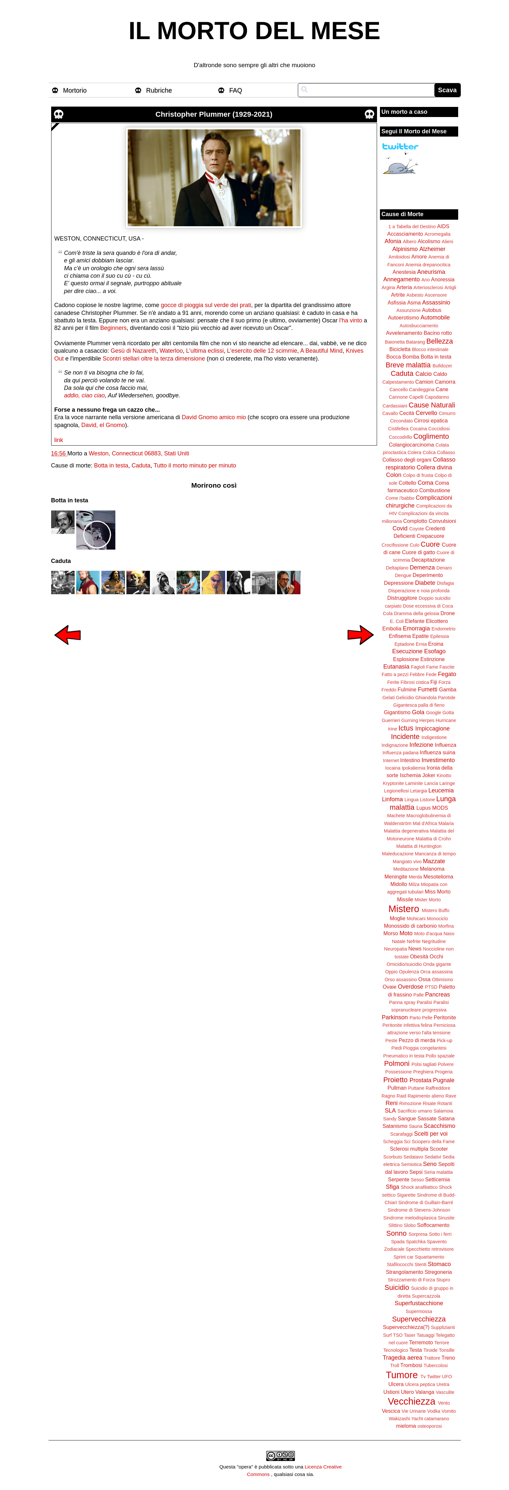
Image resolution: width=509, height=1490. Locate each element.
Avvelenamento (404, 333)
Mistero (403, 909)
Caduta (141, 465)
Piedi (396, 1048)
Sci (407, 1141)
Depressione (399, 583)
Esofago (435, 651)
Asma (414, 302)
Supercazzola (426, 1296)
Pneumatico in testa (403, 1055)
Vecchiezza (411, 1401)
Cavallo (390, 413)
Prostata (420, 1080)
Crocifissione (395, 545)
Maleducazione (398, 853)
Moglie (397, 918)
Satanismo (395, 1126)
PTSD (431, 987)
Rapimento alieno (426, 1096)
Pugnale (444, 1080)
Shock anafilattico (419, 1187)
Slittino (395, 1225)
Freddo (389, 689)
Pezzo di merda (417, 1040)
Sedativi (433, 1156)
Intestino (410, 760)
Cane (442, 389)
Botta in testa (111, 465)
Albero (409, 241)
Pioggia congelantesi (424, 1048)
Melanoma (432, 869)
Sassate (427, 1118)
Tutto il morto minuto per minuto (194, 465)
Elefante (414, 621)
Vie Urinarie (413, 1411)
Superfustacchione (419, 1303)
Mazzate (434, 861)
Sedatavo (413, 1156)
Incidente (405, 736)
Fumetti (427, 689)
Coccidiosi (439, 428)
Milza (414, 884)
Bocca (393, 357)
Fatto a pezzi (395, 674)
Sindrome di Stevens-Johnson (419, 1210)
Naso (449, 933)
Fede (431, 674)
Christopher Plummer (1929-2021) (213, 114)
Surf (387, 1335)
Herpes (426, 720)
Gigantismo (397, 712)
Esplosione (406, 659)
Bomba (410, 357)
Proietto (395, 1080)
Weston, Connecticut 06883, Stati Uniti (139, 453)
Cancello (398, 389)
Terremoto (421, 1342)
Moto (406, 933)
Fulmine (407, 689)
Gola (418, 712)
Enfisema (400, 636)
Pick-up (444, 1040)
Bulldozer (442, 365)
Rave (451, 1096)
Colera (414, 452)
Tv (423, 1376)
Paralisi (424, 1002)
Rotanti (444, 1103)
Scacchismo (439, 1126)
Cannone (398, 397)
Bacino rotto (438, 333)
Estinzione (432, 659)
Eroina (436, 644)
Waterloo (171, 350)
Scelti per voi (430, 1133)
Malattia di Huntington (419, 846)
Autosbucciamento (419, 325)
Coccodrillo (400, 437)
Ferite (393, 682)
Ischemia (410, 775)
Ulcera (396, 1384)
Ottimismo (442, 979)
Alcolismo (429, 241)
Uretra (442, 1384)
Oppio (391, 971)
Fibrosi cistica (414, 682)
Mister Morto (428, 899)
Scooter (439, 1149)
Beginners (113, 328)
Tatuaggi (425, 1335)
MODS (440, 808)
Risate (429, 1103)
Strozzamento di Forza (411, 1279)
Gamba (447, 689)
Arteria (404, 287)
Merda (415, 876)
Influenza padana (400, 752)
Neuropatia (395, 949)
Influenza (446, 745)
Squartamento (429, 1257)
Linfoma (392, 799)
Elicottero (437, 621)
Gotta (448, 712)
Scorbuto (392, 1156)
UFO (447, 1376)
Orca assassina (436, 971)
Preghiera (423, 1071)
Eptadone (404, 644)
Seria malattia (438, 1172)
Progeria (443, 1071)
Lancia (431, 783)
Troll (394, 1365)
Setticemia (437, 1179)
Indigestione (434, 737)
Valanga (424, 1392)
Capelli (416, 397)
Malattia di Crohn (433, 838)
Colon (393, 475)
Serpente (399, 1179)
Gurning (409, 720)
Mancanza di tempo (435, 853)
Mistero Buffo (435, 910)
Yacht (417, 1418)
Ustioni (391, 1392)
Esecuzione (407, 651)
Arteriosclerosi (428, 287)
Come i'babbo (399, 498)
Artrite (398, 295)
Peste (391, 1040)
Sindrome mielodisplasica (409, 1217)
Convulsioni (442, 521)
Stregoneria (438, 1272)
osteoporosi (429, 1426)
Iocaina (392, 768)
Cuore (430, 544)
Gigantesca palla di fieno (419, 705)
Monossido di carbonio (410, 926)
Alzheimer (432, 249)
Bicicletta (400, 349)
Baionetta (395, 342)
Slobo (410, 1225)
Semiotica (411, 1164)
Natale (399, 941)
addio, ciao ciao (84, 395)
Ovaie (389, 987)
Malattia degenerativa (406, 831)
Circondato (401, 420)
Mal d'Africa (425, 823)
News (414, 949)
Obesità (419, 956)
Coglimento (431, 436)
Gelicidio (405, 697)
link (58, 440)
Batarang (415, 342)
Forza (445, 682)
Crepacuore (430, 536)
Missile (405, 899)
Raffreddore (438, 1088)
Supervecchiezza (418, 1319)
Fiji (433, 682)
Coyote (416, 528)
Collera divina (434, 467)
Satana (446, 1118)
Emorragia (416, 628)
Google (433, 712)
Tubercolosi (436, 1365)
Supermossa (419, 1311)
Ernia (421, 644)
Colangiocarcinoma (411, 445)
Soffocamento (433, 1225)
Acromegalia (438, 234)
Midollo (398, 884)
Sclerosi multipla (409, 1149)
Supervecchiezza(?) (406, 1327)
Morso (390, 933)
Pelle (427, 1017)
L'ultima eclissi (205, 350)
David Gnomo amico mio (214, 417)
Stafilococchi (400, 1264)
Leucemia (441, 790)
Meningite (396, 876)
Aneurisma (431, 272)
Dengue (403, 575)
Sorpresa (418, 1234)
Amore (419, 256)
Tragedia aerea (402, 1357)
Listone (427, 799)
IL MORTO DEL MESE (255, 30)
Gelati (388, 697)
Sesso (417, 1179)
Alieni (447, 241)
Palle (419, 994)
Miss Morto (438, 891)
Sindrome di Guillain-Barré (425, 1202)
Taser (409, 1335)
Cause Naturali (432, 405)
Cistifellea (398, 428)
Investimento (438, 760)
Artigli (450, 287)
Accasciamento (405, 234)
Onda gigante (437, 964)
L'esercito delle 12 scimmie (262, 350)
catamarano (436, 1418)
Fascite (446, 667)
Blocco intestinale (430, 349)
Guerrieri (391, 720)
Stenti (420, 1264)
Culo (414, 545)
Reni (391, 1103)
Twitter (434, 1376)
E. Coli (397, 621)
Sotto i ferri (440, 1234)
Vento (444, 1403)
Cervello (426, 413)
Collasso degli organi (407, 460)
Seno (430, 1164)
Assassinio (436, 302)
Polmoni (397, 1063)
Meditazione (406, 869)
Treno (448, 1358)
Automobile (435, 317)
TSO (398, 1335)
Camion (424, 382)
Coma (425, 482)
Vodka (433, 1411)
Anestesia (404, 272)
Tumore (402, 1375)
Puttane (416, 1088)
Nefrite (413, 941)
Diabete (425, 583)
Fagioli (418, 667)
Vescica (391, 1411)
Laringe (447, 783)
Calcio (423, 374)
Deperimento (428, 575)
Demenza (422, 567)
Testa (415, 1350)
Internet (391, 760)
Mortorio (75, 90)
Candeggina (421, 389)
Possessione (398, 1071)
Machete (396, 815)
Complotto (415, 521)
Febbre (417, 674)
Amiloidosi (399, 256)
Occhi (436, 956)
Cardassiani (395, 405)
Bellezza (439, 341)
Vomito (449, 1411)
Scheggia (393, 1141)
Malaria (446, 823)
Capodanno (437, 397)
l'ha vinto (350, 320)
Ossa (424, 979)
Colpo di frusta (418, 475)
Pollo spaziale (440, 1055)
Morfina (446, 926)
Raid (401, 1096)
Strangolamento (404, 1272)
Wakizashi (399, 1418)
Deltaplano (397, 567)
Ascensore (436, 295)
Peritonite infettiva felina (407, 1025)
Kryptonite (393, 783)
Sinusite (446, 1217)
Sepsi (416, 1172)
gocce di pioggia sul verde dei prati (206, 305)
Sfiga (392, 1187)
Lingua (411, 799)
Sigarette (406, 1195)
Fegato (447, 674)
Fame (432, 667)
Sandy (390, 1118)
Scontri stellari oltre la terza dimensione (154, 358)
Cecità (406, 413)
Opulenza (409, 971)
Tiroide (430, 1350)
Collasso (446, 452)
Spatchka (416, 1241)
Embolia (391, 628)
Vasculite (445, 1392)
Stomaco (439, 1264)
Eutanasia (396, 666)
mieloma (406, 1426)
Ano (425, 279)
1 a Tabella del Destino (412, 226)
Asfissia (396, 302)
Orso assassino (401, 979)
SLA (390, 1110)
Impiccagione (432, 728)
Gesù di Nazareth (133, 350)
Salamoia (443, 1111)
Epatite (420, 636)
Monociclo (437, 918)
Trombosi (411, 1365)
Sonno (396, 1233)
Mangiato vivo (407, 861)
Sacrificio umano (415, 1111)
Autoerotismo (403, 317)
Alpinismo (405, 249)
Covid (400, 528)
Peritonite (445, 1017)
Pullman (396, 1088)
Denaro (444, 567)
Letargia (418, 790)
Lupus (423, 808)
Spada (398, 1241)
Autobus (431, 310)
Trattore (432, 1358)
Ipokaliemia (414, 768)
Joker (428, 775)
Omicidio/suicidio (404, 964)
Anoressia (443, 279)
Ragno (388, 1096)
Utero (407, 1392)
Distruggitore (402, 598)
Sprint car (404, 1257)
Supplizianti (443, 1327)
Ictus (406, 728)
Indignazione (395, 745)
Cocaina (418, 428)
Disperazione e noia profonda (418, 590)
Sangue (407, 1118)
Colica (429, 452)
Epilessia (439, 636)
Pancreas (437, 994)
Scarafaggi (401, 1134)
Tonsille (447, 1350)
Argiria (388, 287)
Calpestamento (398, 382)
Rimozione (410, 1103)
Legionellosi (396, 790)
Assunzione (409, 310)
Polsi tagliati (424, 1064)
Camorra (445, 382)
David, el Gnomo (103, 425)
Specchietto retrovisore (430, 1249)
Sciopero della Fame (433, 1141)
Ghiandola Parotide (435, 697)
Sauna (416, 1126)
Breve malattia (407, 365)
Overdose (410, 986)
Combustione (434, 490)
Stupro (443, 1279)
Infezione (421, 745)
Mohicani (416, 918)
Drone (448, 613)
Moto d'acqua (428, 933)
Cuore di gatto (418, 552)
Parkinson (395, 1017)
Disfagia (445, 583)
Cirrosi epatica (431, 420)
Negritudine (434, 941)
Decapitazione (428, 560)
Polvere (446, 1064)
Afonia (393, 241)
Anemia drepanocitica (427, 264)
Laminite (414, 783)
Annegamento (401, 279)
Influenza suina (437, 752)
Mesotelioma (438, 876)
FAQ (235, 90)
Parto (415, 1017)
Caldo (440, 374)
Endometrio (443, 628)
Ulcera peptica (420, 1384)
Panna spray (402, 1002)
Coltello (407, 483)
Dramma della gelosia (416, 613)
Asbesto (414, 295)
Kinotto (444, 775)
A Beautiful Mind (321, 350)
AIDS (443, 226)
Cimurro (447, 413)
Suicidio (397, 1287)
